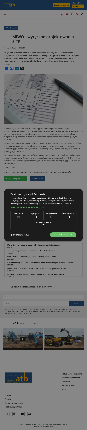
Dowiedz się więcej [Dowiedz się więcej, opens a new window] (63, 203)
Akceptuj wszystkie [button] (63, 235)
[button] (43, 208)
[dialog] (43, 215)
